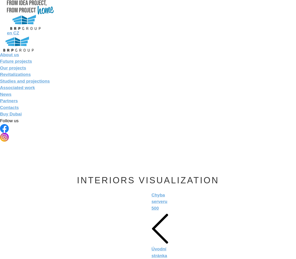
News (6, 94)
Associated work (17, 87)
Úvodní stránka (160, 235)
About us (9, 54)
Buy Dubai (11, 114)
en (10, 33)
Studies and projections (25, 81)
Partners (9, 100)
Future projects (16, 61)
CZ (16, 33)
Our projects (13, 68)
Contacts (9, 107)
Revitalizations (15, 74)
